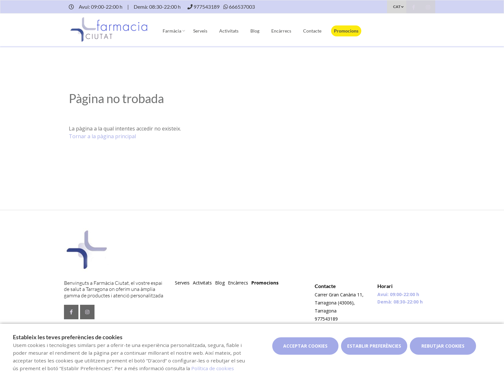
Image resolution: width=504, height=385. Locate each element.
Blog (254, 31)
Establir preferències (374, 346)
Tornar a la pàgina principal (102, 136)
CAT (397, 6)
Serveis (200, 31)
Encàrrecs (281, 31)
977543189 (326, 319)
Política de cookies (212, 368)
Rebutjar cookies (442, 346)
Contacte (312, 31)
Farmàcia (172, 31)
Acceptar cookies (305, 346)
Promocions (346, 31)
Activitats (229, 31)
